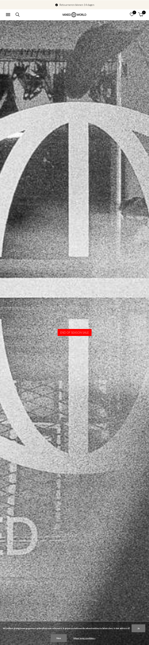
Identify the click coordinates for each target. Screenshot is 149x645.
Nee (58, 638)
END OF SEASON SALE (74, 332)
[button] (9, 14)
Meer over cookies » (84, 638)
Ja (138, 628)
